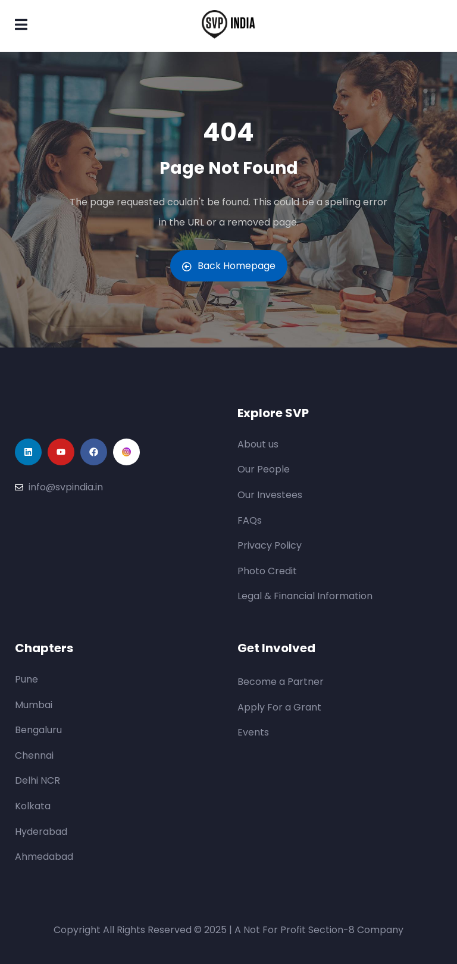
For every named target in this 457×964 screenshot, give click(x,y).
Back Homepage (229, 266)
